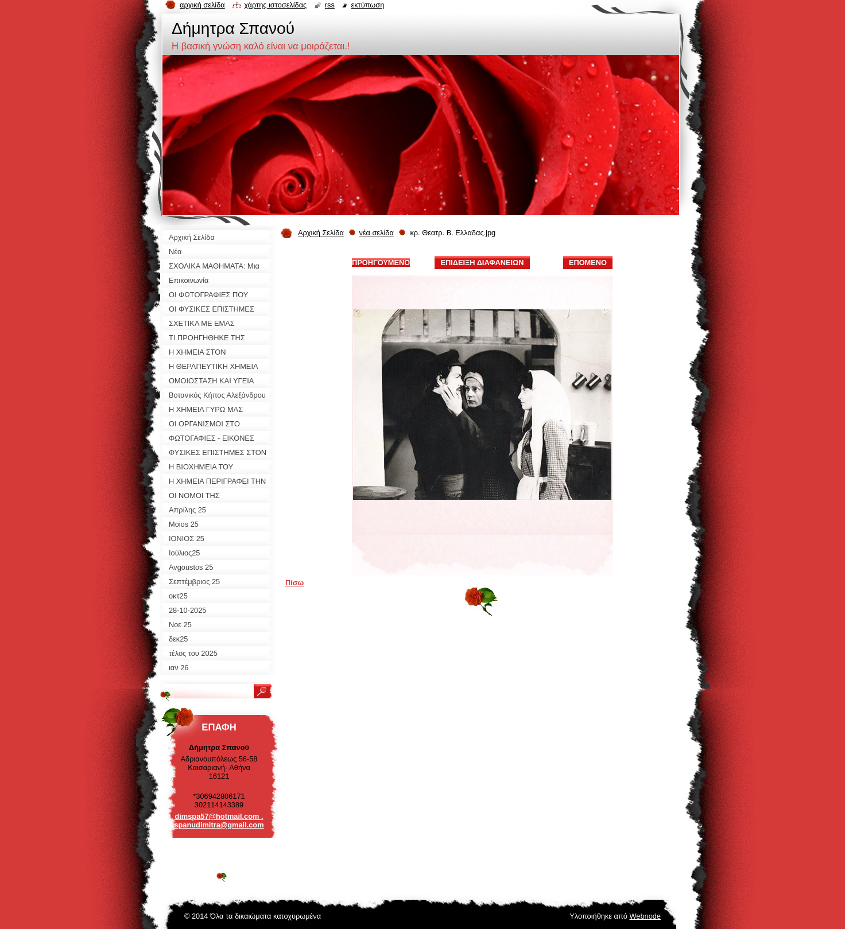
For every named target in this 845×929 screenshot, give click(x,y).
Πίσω (294, 582)
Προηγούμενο (381, 262)
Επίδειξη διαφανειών (482, 262)
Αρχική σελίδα (202, 5)
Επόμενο (588, 262)
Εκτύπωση (367, 5)
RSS (330, 5)
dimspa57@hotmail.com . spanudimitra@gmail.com (218, 820)
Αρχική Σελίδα (321, 232)
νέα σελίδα (376, 232)
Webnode (645, 916)
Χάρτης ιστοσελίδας (275, 5)
